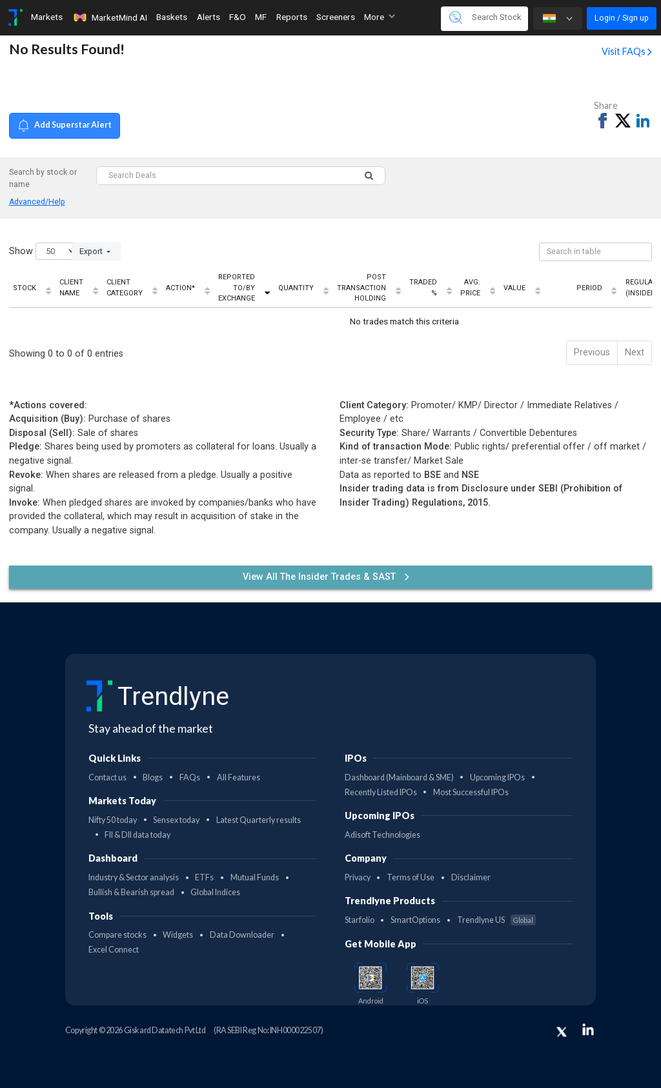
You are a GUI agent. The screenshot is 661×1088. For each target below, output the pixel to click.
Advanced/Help (37, 201)
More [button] (379, 17)
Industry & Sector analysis (133, 877)
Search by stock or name (43, 178)
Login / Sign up (622, 18)
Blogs (153, 777)
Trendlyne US (496, 920)
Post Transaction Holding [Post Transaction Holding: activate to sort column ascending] (361, 287)
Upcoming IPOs (497, 777)
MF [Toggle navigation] (261, 17)
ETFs (204, 877)
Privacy (358, 877)
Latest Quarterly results (258, 820)
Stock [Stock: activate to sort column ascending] (24, 288)
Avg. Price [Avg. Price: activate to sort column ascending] (470, 287)
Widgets (178, 935)
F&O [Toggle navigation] (237, 17)
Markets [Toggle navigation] (47, 17)
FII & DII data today (137, 835)
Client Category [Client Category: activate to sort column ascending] (125, 287)
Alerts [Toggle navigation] (208, 17)
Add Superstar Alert (64, 125)
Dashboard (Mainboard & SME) (399, 777)
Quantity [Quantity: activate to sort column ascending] (296, 288)
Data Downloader (242, 935)
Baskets (171, 17)
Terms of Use (410, 877)
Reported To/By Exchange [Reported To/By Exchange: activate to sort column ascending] (236, 287)
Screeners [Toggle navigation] (335, 17)
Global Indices (215, 892)
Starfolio (359, 920)
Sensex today (176, 820)
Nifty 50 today (112, 820)
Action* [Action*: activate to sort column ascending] (180, 288)
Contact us (107, 777)
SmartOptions (415, 920)
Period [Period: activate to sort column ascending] (589, 288)
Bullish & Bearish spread (131, 892)
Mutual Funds (254, 877)
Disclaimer (471, 877)
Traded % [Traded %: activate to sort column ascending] (423, 287)
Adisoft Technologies (382, 835)
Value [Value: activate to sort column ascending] (514, 288)
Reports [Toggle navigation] (291, 17)
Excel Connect (113, 949)
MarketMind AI (109, 17)
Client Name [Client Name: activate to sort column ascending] (71, 287)
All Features (238, 777)
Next (634, 352)
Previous (592, 352)
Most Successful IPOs (471, 792)
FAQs (189, 777)
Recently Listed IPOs (381, 792)
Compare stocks (117, 935)
